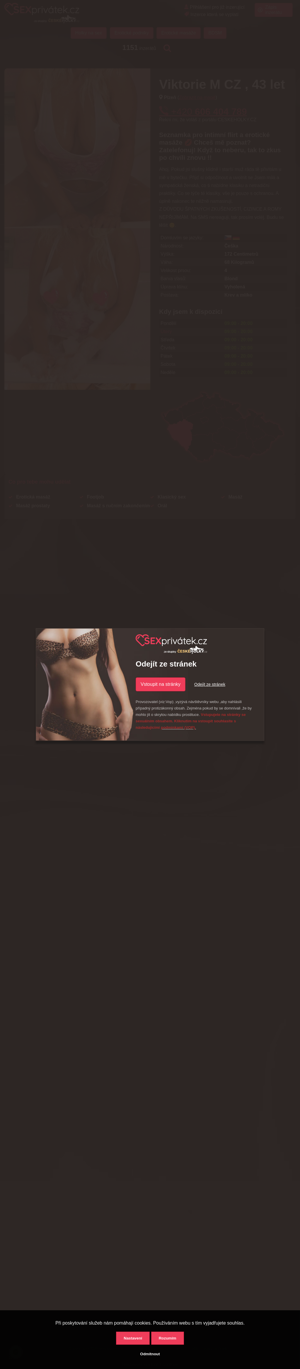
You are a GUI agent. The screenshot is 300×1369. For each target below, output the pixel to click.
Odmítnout (150, 1354)
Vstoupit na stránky (160, 684)
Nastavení (133, 1338)
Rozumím (167, 1338)
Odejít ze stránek (209, 684)
